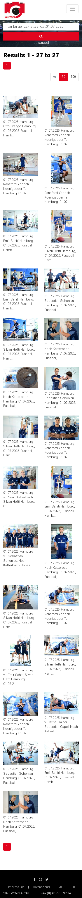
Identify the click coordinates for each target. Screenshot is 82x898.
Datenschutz (41, 887)
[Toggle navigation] (72, 8)
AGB (62, 887)
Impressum (16, 887)
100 (73, 76)
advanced (41, 43)
